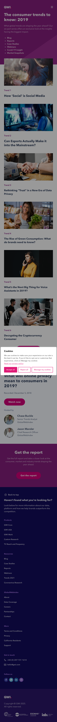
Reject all (24, 370)
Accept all (10, 370)
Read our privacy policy (13, 363)
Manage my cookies (42, 370)
